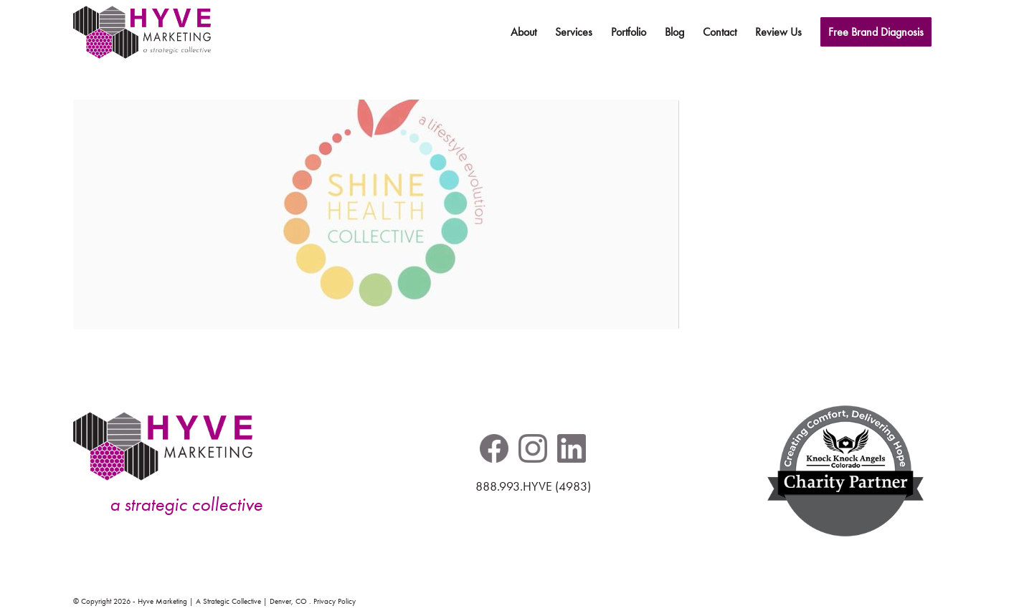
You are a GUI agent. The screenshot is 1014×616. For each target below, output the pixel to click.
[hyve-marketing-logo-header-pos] (142, 32)
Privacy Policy (334, 601)
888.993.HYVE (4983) (533, 486)
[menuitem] (523, 32)
